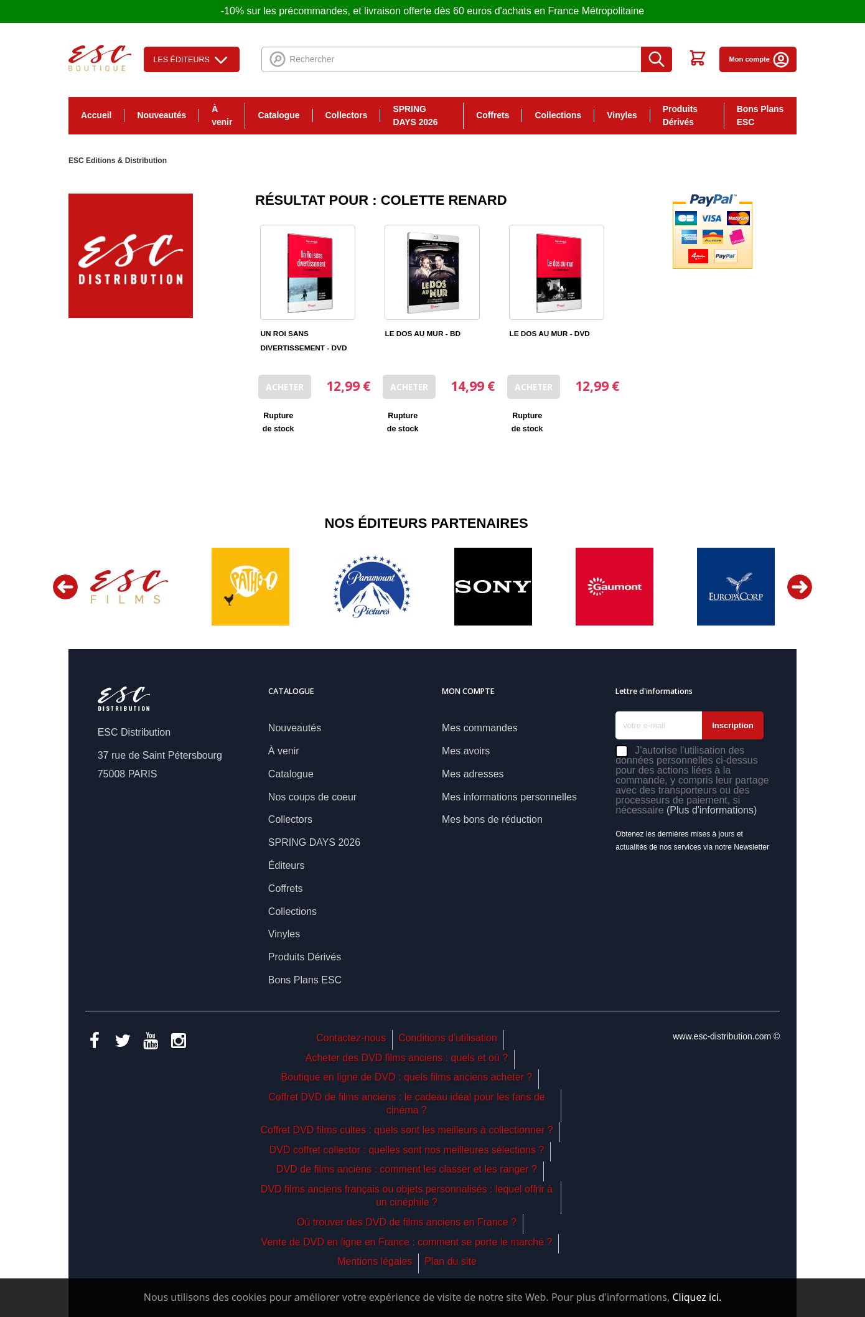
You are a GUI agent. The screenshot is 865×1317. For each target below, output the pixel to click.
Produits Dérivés (680, 115)
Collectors (346, 115)
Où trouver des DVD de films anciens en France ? (407, 1222)
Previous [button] (65, 586)
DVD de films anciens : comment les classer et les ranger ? (406, 1169)
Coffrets (492, 115)
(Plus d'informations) (711, 810)
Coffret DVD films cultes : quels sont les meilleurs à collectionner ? (406, 1130)
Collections (558, 115)
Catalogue (278, 115)
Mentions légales (374, 1261)
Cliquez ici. (696, 1297)
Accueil (96, 115)
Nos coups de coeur (312, 797)
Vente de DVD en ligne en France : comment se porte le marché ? (407, 1242)
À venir (222, 115)
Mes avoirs (466, 751)
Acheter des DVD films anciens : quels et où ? (407, 1057)
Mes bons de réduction (492, 819)
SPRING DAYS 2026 (415, 115)
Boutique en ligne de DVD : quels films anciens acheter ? (407, 1077)
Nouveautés (161, 115)
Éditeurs (286, 865)
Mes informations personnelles (509, 797)
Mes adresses (473, 774)
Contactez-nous (351, 1038)
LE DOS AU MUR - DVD (549, 333)
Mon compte (759, 59)
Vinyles (622, 115)
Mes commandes (480, 728)
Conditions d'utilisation (447, 1038)
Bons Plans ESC (760, 115)
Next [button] (799, 586)
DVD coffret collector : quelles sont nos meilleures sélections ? (407, 1150)
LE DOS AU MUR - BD (422, 333)
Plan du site (450, 1261)
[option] (129, 586)
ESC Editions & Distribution (117, 160)
